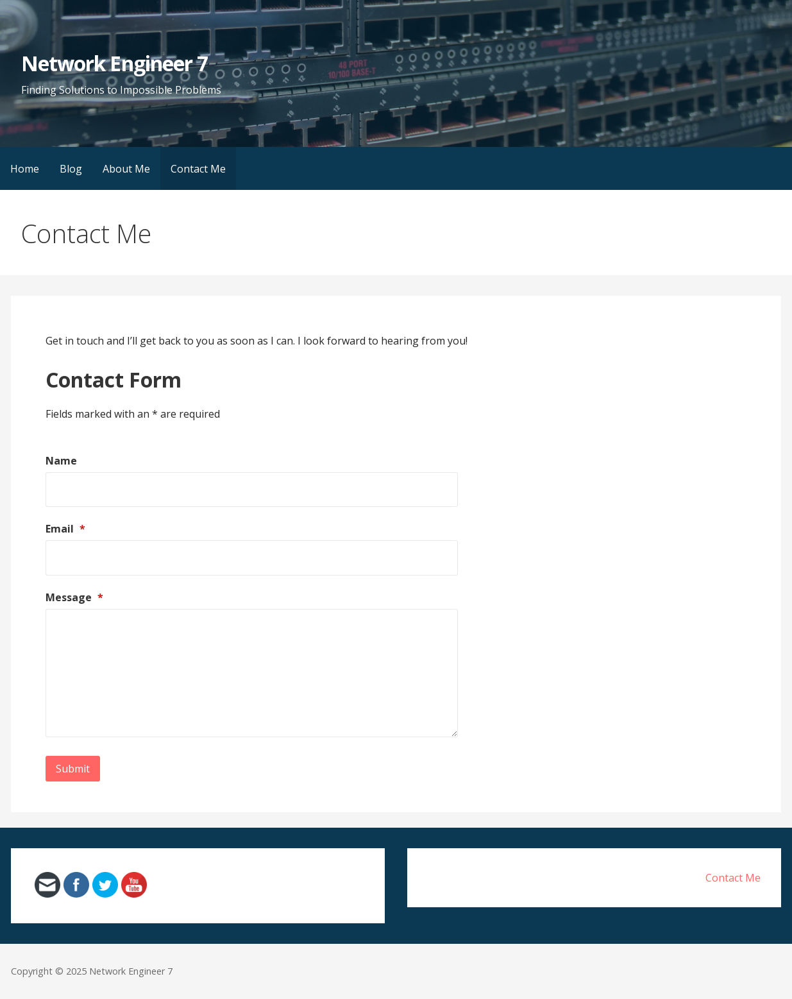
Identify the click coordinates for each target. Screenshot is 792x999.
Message (74, 597)
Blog (71, 169)
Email (65, 529)
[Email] (252, 558)
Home (24, 169)
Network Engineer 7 (114, 63)
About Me (126, 169)
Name (61, 461)
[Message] (252, 673)
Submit (73, 769)
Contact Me (198, 169)
